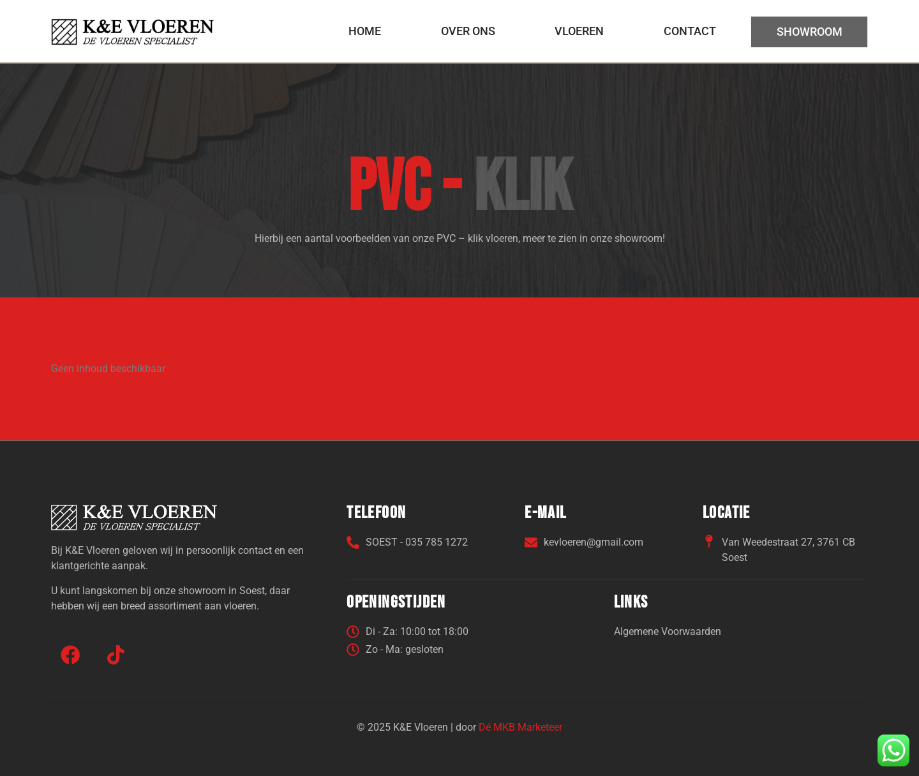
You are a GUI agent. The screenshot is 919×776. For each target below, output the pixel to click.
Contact (689, 30)
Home (364, 30)
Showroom (809, 31)
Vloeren (578, 30)
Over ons (467, 30)
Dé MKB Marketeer (520, 726)
